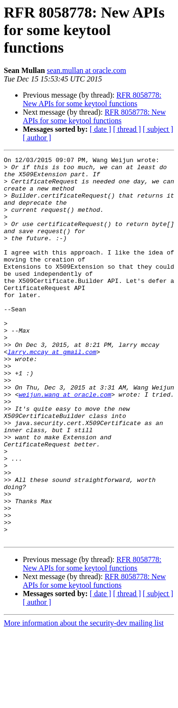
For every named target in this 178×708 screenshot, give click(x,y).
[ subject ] (158, 129)
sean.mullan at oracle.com (86, 70)
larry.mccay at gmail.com (52, 391)
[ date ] (100, 129)
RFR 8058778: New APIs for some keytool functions (92, 99)
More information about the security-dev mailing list (84, 700)
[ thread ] (127, 129)
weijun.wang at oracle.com (65, 442)
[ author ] (37, 138)
